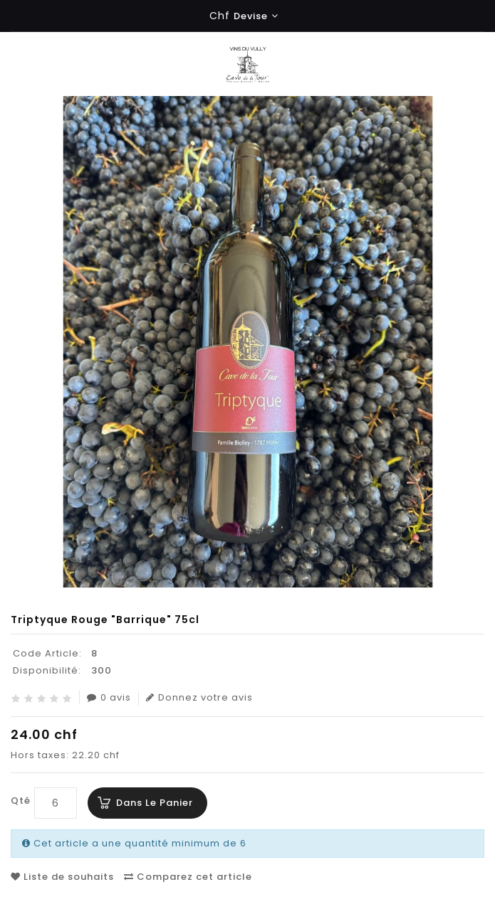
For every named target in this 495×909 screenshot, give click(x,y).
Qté (21, 800)
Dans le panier (154, 802)
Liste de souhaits (62, 876)
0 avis (109, 697)
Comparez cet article (188, 876)
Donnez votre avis (199, 697)
